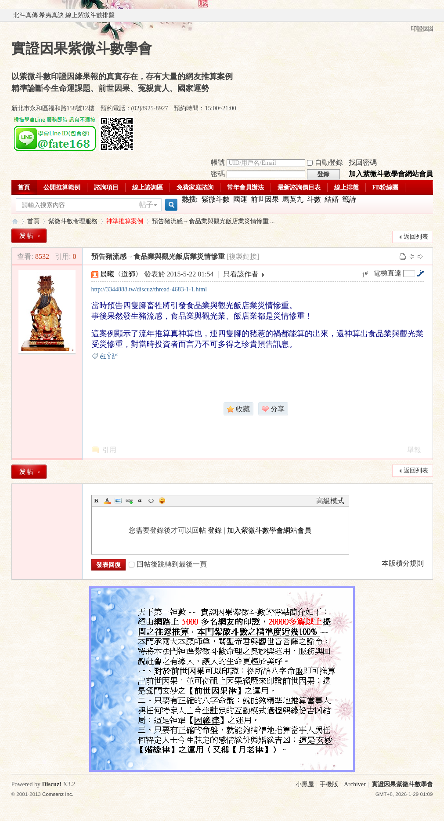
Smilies (162, 500)
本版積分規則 (403, 563)
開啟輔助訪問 (431, 15)
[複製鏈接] (243, 256)
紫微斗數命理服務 (72, 221)
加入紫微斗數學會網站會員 (391, 174)
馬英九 (292, 199)
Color (107, 500)
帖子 (146, 204)
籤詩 (349, 199)
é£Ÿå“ (112, 356)
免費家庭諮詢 (195, 187)
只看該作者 (240, 274)
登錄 (215, 530)
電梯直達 (387, 273)
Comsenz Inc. (57, 794)
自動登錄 (325, 162)
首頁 (24, 187)
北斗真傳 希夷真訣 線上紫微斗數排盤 (64, 15)
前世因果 (265, 199)
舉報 (414, 450)
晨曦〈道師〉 (121, 274)
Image (118, 500)
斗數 (314, 199)
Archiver (355, 784)
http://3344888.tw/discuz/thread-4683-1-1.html (149, 289)
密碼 (218, 174)
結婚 (332, 199)
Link (129, 500)
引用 (109, 450)
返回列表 (416, 236)
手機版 (329, 784)
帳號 (218, 162)
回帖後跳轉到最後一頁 (168, 564)
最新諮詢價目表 (299, 187)
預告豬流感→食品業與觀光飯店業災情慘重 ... (213, 221)
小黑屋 (305, 784)
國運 (240, 199)
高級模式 (330, 501)
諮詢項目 (106, 187)
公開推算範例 (61, 187)
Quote (140, 500)
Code (151, 500)
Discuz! (51, 784)
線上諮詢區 (147, 187)
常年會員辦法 (245, 187)
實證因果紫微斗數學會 (14, 221)
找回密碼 (363, 162)
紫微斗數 (216, 199)
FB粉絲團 (385, 187)
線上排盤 (346, 187)
